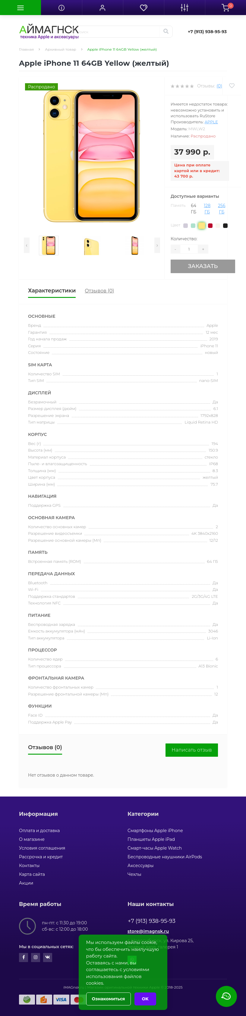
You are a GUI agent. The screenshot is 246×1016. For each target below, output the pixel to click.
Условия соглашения (42, 848)
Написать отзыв (192, 750)
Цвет (175, 224)
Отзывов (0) (99, 291)
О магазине (32, 839)
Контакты (29, 865)
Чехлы (134, 874)
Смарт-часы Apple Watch (155, 848)
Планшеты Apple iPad (151, 839)
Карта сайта (32, 874)
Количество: (184, 238)
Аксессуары (141, 865)
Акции (26, 883)
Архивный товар (60, 49)
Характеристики (52, 290)
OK (145, 999)
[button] (102, 7)
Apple (211, 121)
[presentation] (27, 245)
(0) (219, 86)
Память (178, 205)
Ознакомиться (108, 999)
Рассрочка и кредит (41, 857)
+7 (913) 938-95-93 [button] (151, 921)
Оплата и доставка (39, 830)
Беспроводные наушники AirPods (165, 857)
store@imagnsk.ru (148, 931)
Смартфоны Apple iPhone (155, 830)
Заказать (203, 266)
